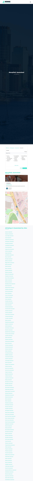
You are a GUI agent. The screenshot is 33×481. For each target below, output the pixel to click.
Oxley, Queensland (8, 441)
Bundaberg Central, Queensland (10, 283)
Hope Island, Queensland (9, 356)
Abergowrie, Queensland (9, 233)
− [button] (6, 193)
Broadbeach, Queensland (9, 276)
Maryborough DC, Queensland (10, 391)
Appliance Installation (23, 159)
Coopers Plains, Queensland (9, 314)
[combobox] (16, 153)
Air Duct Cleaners (15, 159)
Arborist (8, 160)
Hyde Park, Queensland (8, 358)
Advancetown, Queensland (9, 241)
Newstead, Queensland (8, 435)
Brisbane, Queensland (8, 272)
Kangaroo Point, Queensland (9, 364)
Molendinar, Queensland (9, 402)
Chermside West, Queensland (9, 308)
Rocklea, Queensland (8, 460)
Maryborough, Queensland (9, 389)
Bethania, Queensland (8, 260)
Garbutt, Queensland (8, 337)
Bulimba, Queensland (8, 281)
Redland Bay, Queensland (9, 456)
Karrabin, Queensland (8, 366)
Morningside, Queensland (9, 410)
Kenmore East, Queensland (9, 370)
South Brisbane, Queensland (9, 479)
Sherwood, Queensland (8, 473)
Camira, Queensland (8, 293)
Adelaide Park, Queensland (9, 239)
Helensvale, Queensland (9, 347)
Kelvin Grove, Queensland (9, 368)
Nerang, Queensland (8, 427)
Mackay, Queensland (8, 379)
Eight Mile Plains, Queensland (9, 331)
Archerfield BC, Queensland (9, 245)
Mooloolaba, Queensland (9, 404)
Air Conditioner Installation (16, 157)
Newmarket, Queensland (9, 431)
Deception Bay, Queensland (9, 322)
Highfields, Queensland (8, 354)
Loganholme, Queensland (9, 377)
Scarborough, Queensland (9, 466)
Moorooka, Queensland (8, 406)
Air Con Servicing (8, 157)
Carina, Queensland (8, 299)
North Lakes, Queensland (9, 439)
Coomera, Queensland (8, 312)
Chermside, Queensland (9, 306)
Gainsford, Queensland (8, 335)
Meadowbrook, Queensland (9, 395)
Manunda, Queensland (8, 385)
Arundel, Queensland (8, 247)
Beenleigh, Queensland (8, 258)
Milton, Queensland (8, 400)
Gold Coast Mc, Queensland (9, 341)
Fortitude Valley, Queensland (9, 333)
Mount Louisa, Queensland (9, 420)
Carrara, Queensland (8, 304)
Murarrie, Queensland (8, 425)
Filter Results (24, 168)
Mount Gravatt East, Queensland (10, 416)
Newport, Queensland (8, 433)
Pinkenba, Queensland (8, 450)
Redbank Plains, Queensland (9, 454)
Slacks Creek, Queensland (9, 477)
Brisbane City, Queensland (9, 274)
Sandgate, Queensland (8, 464)
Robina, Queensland (8, 458)
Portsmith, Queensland (8, 452)
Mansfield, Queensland (8, 383)
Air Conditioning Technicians (9, 159)
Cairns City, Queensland (9, 291)
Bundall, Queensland (8, 285)
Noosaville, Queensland (9, 437)
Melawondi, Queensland (9, 397)
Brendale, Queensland (8, 270)
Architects (16, 160)
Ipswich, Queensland (8, 362)
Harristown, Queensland (9, 345)
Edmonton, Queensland (8, 329)
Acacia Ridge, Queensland (9, 235)
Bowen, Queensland (8, 268)
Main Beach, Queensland (9, 381)
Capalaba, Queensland (8, 297)
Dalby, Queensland (8, 320)
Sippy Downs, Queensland (9, 475)
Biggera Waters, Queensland (9, 262)
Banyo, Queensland (8, 256)
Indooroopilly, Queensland (9, 360)
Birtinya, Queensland (8, 264)
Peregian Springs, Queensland (10, 445)
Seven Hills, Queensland (9, 468)
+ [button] (6, 192)
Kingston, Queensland (8, 372)
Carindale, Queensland (8, 301)
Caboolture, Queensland (9, 289)
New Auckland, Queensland (9, 429)
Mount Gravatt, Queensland (9, 414)
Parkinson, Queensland (8, 443)
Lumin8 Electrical (9, 184)
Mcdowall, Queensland (8, 393)
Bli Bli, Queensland (8, 266)
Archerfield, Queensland (9, 243)
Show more (16, 165)
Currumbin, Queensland (9, 318)
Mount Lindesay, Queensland (9, 418)
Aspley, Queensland (8, 253)
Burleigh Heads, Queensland (9, 287)
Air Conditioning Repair (24, 157)
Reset (21, 168)
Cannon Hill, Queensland (9, 295)
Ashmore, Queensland (8, 251)
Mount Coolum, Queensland (9, 412)
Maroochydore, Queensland (9, 387)
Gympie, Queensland (8, 343)
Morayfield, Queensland (9, 408)
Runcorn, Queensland (8, 462)
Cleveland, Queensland (8, 310)
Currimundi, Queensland (9, 316)
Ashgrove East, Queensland (9, 249)
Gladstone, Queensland (8, 339)
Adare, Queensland (8, 237)
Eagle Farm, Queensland (9, 324)
